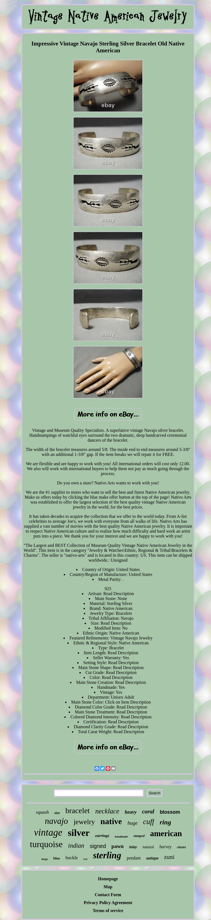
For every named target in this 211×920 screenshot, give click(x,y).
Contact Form (108, 894)
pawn (118, 846)
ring (165, 822)
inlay (133, 847)
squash (42, 812)
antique (152, 858)
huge (132, 823)
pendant (134, 858)
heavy (131, 812)
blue (56, 858)
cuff (148, 822)
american (166, 833)
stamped (139, 836)
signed (98, 846)
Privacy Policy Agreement (108, 902)
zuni (169, 856)
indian (76, 845)
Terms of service (108, 910)
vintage (48, 832)
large (44, 859)
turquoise (46, 844)
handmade (121, 836)
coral (148, 811)
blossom (170, 812)
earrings (102, 835)
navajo (56, 821)
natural (148, 847)
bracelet (77, 810)
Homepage (108, 878)
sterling (107, 855)
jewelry (84, 822)
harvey (165, 846)
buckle (71, 857)
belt (86, 859)
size (57, 813)
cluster (181, 847)
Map (108, 886)
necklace (107, 811)
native (111, 821)
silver (79, 833)
